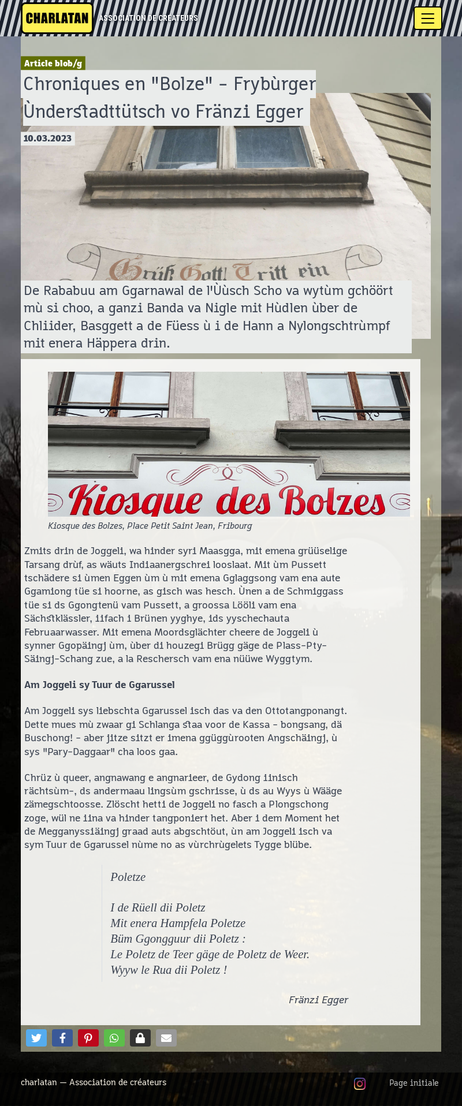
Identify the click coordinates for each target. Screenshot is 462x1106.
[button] (36, 1038)
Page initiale (414, 1083)
